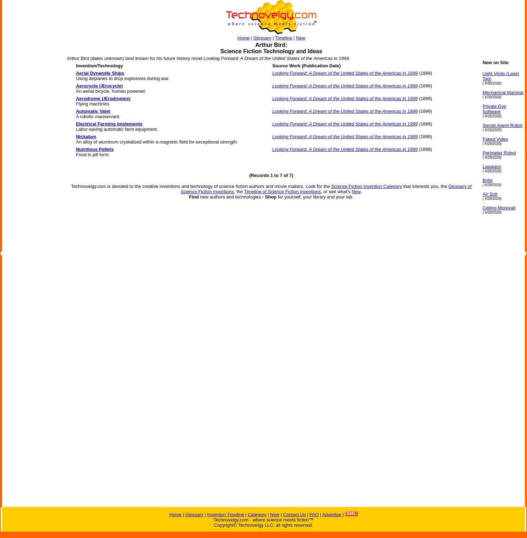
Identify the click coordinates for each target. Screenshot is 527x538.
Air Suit (490, 194)
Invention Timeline (225, 514)
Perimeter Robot (499, 152)
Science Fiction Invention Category (366, 186)
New (300, 38)
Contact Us (294, 514)
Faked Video (495, 139)
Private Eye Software (494, 109)
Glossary (262, 38)
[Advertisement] (30, 165)
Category (257, 514)
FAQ (314, 514)
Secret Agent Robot (502, 125)
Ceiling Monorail (499, 207)
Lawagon (492, 166)
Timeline (283, 38)
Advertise (331, 514)
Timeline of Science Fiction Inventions (282, 191)
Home (243, 38)
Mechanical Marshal (503, 92)
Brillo (488, 180)
